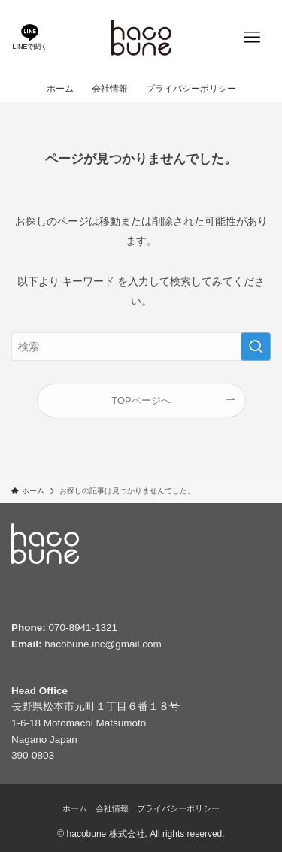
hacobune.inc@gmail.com (103, 644)
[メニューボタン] (252, 38)
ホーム (74, 808)
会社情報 (112, 808)
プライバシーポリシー (178, 808)
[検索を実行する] (256, 347)
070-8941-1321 (83, 627)
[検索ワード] (141, 347)
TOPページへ (140, 400)
